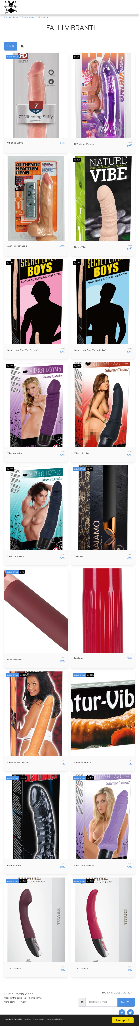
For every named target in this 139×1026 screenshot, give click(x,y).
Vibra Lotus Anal (84, 453)
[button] (94, 7)
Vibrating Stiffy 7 (17, 142)
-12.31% (77, 159)
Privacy (23, 1002)
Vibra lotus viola (17, 453)
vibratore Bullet (17, 659)
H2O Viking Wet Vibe (87, 144)
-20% (24, 572)
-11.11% (25, 778)
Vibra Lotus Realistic (87, 865)
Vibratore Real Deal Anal (23, 762)
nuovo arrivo (13, 56)
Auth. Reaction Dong (20, 246)
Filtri (10, 45)
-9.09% (77, 56)
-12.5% (92, 469)
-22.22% (26, 675)
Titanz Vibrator (16, 968)
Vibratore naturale (86, 762)
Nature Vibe (81, 247)
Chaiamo (80, 556)
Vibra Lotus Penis (18, 556)
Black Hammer (16, 865)
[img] (36, 95)
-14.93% (10, 262)
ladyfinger (80, 658)
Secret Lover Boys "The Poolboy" (28, 350)
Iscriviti (126, 1001)
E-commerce (28, 17)
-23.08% (26, 881)
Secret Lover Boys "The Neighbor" (95, 350)
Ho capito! (122, 1020)
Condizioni (9, 1002)
